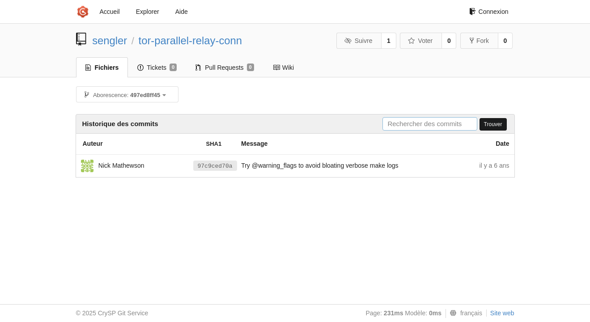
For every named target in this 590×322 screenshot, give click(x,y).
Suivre (358, 40)
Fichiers (102, 67)
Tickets (157, 68)
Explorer (147, 11)
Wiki (283, 67)
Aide (181, 11)
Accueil (110, 11)
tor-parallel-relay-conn (190, 40)
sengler (109, 40)
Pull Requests (224, 68)
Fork (479, 40)
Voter (420, 40)
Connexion (489, 11)
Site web (502, 313)
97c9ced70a (215, 166)
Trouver (493, 124)
